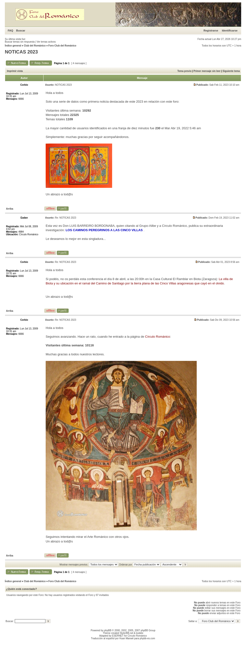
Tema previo (184, 71)
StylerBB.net (126, 633)
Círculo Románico (137, 635)
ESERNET (117, 635)
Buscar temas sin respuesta (20, 41)
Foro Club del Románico (62, 45)
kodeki (139, 633)
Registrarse (210, 30)
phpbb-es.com (147, 638)
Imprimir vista (15, 71)
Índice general (13, 45)
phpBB (107, 630)
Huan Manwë (126, 638)
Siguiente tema (231, 71)
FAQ (10, 30)
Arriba (9, 208)
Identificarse (230, 30)
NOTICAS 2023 (21, 51)
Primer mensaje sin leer (206, 71)
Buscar (20, 30)
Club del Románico (35, 45)
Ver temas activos (46, 41)
